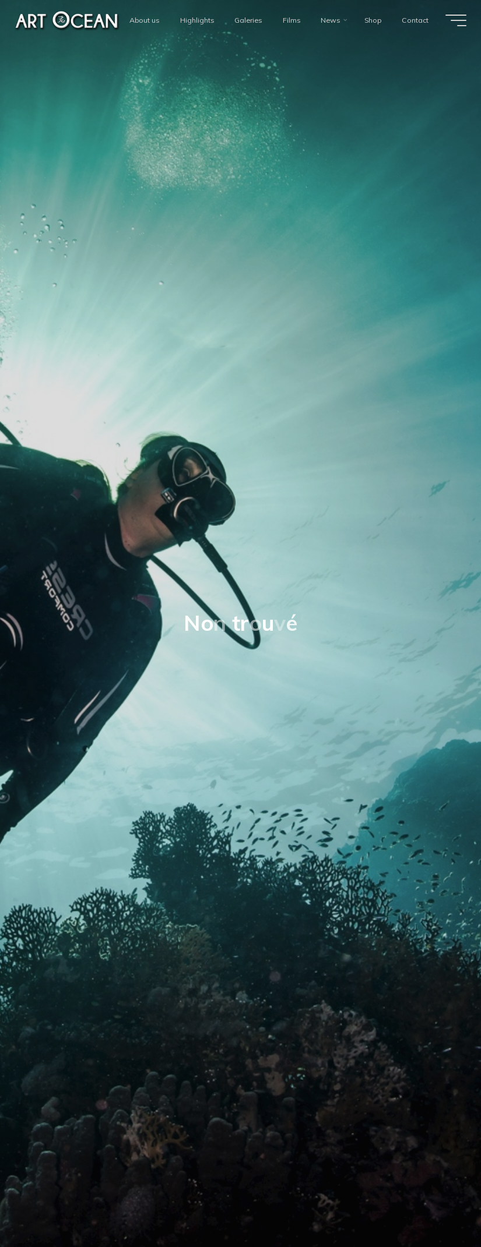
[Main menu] (455, 20)
